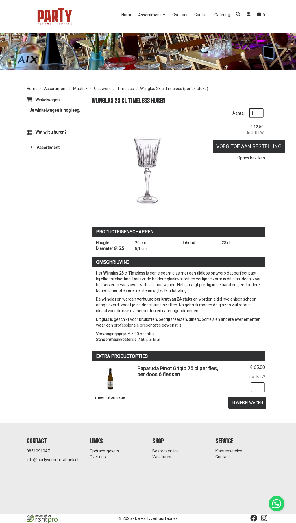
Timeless (125, 88)
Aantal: (238, 113)
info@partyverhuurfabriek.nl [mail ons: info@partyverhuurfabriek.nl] (52, 459)
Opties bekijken (251, 158)
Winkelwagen (47, 99)
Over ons (180, 14)
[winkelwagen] (261, 15)
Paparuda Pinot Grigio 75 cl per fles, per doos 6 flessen (177, 371)
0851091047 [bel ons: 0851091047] (38, 451)
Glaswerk (102, 88)
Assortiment (152, 14)
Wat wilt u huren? (46, 132)
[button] (238, 15)
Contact (201, 14)
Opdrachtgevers (104, 451)
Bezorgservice (165, 451)
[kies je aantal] (258, 387)
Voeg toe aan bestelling (249, 146)
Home (126, 14)
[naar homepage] (54, 16)
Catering (222, 14)
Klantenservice (228, 451)
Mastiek (80, 88)
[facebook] (254, 518)
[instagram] (264, 518)
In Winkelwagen (247, 402)
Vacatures (161, 456)
